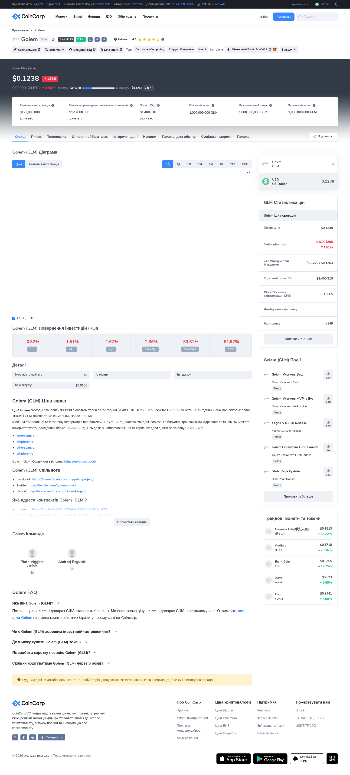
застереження (187, 738)
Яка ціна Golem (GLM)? (36, 603)
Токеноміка (56, 136)
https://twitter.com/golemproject (52, 485)
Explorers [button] (54, 50)
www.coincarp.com (38, 755)
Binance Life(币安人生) (292, 529)
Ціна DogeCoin (226, 733)
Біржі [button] (77, 16)
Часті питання (267, 733)
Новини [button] (94, 16)
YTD (233, 164)
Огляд (20, 136)
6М (211, 164)
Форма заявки (267, 718)
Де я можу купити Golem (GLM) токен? (50, 642)
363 (57, 4)
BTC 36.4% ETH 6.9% (179, 4)
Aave (278, 578)
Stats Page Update (282, 471)
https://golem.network (80, 461)
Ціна (19, 164)
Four (278, 594)
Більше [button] (288, 49)
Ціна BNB (222, 726)
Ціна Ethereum (226, 718)
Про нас (183, 710)
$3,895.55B (102, 4)
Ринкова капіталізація (44, 164)
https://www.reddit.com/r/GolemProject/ (57, 491)
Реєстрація (284, 17)
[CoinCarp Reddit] (32, 737)
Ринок (36, 136)
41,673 (38, 4)
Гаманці (243, 136)
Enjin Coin (282, 562)
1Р (221, 164)
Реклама (263, 710)
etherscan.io (25, 436)
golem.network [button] (27, 50)
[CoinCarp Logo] (29, 16)
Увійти (263, 17)
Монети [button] (62, 16)
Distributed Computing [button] (149, 49)
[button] (300, 4)
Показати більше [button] (298, 339)
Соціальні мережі (216, 136)
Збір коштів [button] (127, 16)
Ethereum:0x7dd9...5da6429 (249, 49)
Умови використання (192, 718)
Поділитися (322, 136)
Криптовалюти (22, 30)
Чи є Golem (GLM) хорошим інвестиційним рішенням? (64, 631)
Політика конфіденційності (190, 728)
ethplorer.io (24, 442)
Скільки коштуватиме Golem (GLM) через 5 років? (61, 663)
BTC (33, 318)
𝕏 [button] (90, 40)
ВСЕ (245, 164)
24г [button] (149, 88)
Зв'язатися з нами (270, 726)
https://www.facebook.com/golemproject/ (62, 479)
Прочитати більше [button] (132, 522)
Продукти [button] (150, 16)
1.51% (49, 78)
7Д (178, 164)
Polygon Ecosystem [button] (181, 49)
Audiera (281, 545)
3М (200, 164)
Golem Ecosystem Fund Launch (291, 447)
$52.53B (137, 4)
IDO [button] (109, 16)
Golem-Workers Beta (284, 374)
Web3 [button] (202, 49)
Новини (149, 136)
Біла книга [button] (111, 50)
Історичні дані (125, 136)
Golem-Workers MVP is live (288, 398)
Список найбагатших (90, 136)
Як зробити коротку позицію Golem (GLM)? (54, 652)
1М (189, 164)
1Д (168, 164)
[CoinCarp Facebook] (23, 737)
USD (20, 318)
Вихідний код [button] (82, 50)
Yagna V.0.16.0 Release (285, 423)
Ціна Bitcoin (224, 710)
